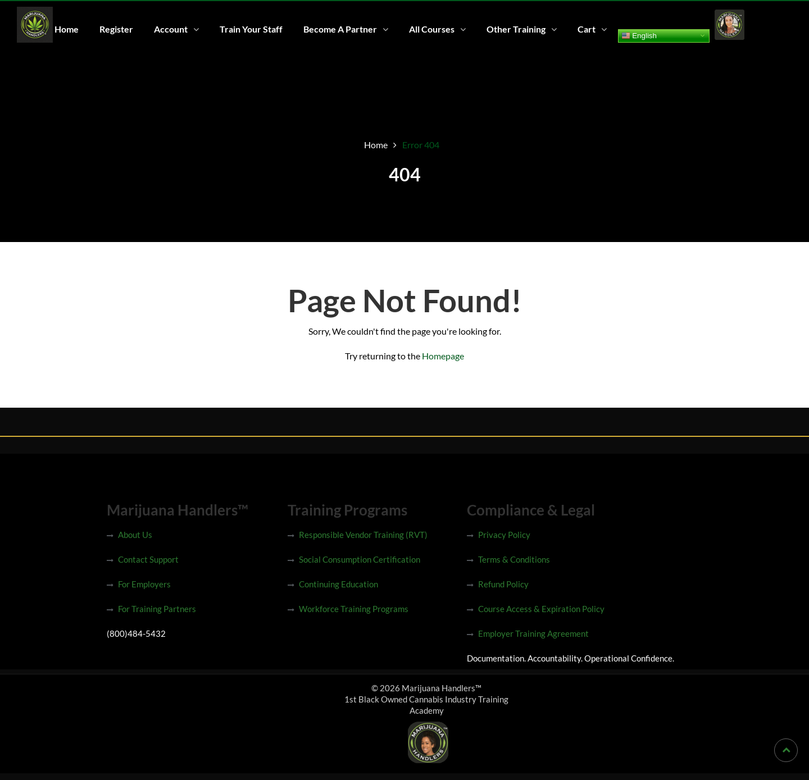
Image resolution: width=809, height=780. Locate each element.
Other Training (516, 29)
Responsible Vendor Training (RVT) (363, 535)
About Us (135, 535)
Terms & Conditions (514, 559)
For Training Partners (157, 609)
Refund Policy (503, 584)
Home (66, 29)
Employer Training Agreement (533, 633)
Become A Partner (340, 29)
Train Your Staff (251, 29)
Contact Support (148, 559)
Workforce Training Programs (353, 609)
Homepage (443, 355)
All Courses (432, 29)
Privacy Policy (504, 535)
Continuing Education (338, 584)
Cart (587, 29)
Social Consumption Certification (359, 559)
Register (116, 29)
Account (171, 29)
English (639, 35)
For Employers (144, 584)
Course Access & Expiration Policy (541, 609)
